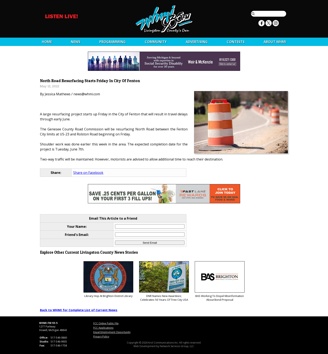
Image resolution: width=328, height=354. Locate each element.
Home (47, 41)
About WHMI (275, 41)
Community (156, 41)
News (75, 41)
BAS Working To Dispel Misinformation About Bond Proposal (219, 281)
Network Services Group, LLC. (177, 346)
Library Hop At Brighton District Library (108, 279)
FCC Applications (103, 328)
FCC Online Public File (106, 323)
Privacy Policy (101, 336)
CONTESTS (236, 41)
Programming (112, 41)
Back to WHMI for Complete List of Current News (78, 310)
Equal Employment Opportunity (112, 332)
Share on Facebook (88, 172)
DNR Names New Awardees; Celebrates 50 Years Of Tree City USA (164, 281)
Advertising (197, 41)
